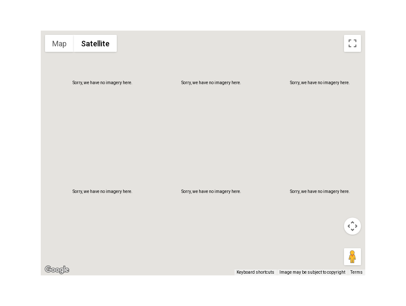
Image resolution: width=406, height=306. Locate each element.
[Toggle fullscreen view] (352, 43)
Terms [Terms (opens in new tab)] (356, 272)
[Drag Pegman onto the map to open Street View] (352, 256)
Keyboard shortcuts (255, 272)
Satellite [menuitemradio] (95, 43)
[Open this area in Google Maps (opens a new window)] (57, 269)
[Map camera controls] (352, 226)
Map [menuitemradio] (59, 43)
